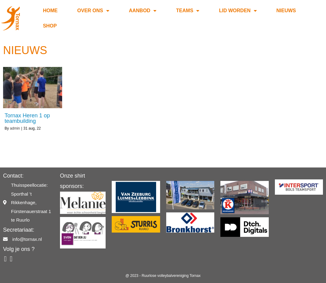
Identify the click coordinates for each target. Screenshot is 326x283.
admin (15, 128)
